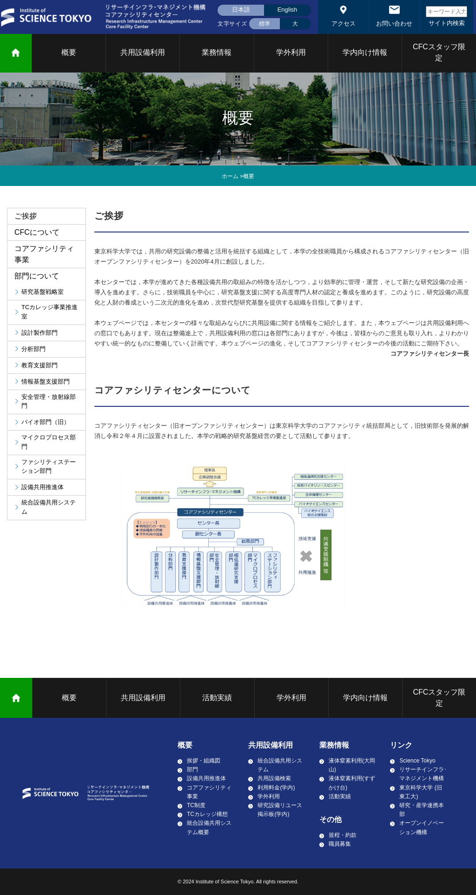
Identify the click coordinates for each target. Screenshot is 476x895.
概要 (68, 52)
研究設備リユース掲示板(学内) (280, 809)
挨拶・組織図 (203, 760)
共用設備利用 (142, 52)
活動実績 (217, 698)
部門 (192, 769)
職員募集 (340, 844)
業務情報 (216, 52)
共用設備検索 (274, 778)
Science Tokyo (417, 760)
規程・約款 (343, 835)
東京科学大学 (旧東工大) (420, 792)
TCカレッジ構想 (207, 814)
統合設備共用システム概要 (209, 827)
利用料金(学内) (276, 787)
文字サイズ (232, 23)
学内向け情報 (365, 52)
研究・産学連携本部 (421, 809)
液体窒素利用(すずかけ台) (352, 782)
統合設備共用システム (280, 765)
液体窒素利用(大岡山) (352, 765)
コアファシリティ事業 (209, 792)
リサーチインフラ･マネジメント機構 (423, 774)
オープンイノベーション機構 (421, 827)
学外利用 (291, 52)
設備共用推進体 (206, 778)
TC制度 (196, 805)
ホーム (230, 176)
